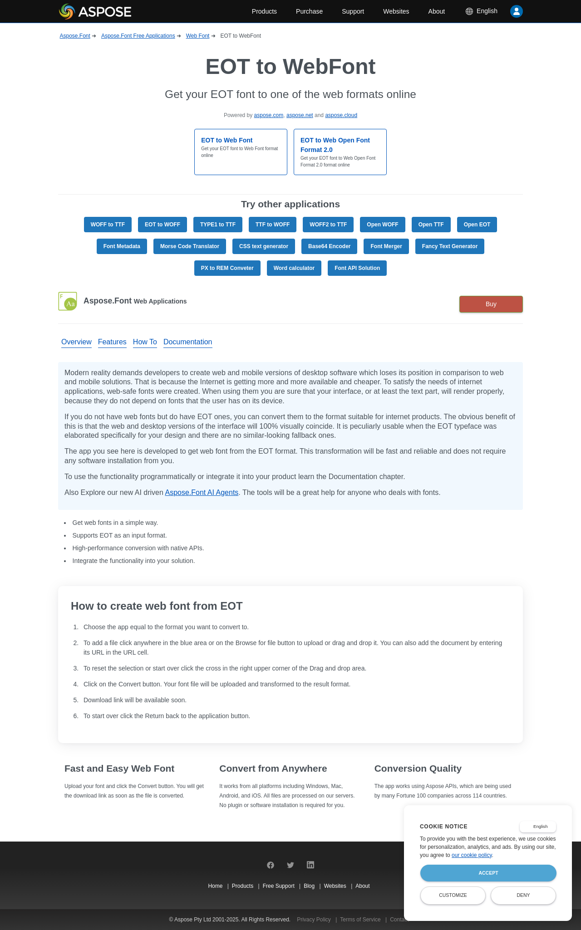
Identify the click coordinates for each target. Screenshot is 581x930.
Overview (76, 342)
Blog (310, 886)
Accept (488, 873)
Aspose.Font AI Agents (201, 492)
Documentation (187, 342)
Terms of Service (361, 919)
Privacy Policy (314, 919)
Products (264, 11)
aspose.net (299, 115)
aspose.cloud (341, 115)
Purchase (309, 11)
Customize (453, 895)
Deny (523, 895)
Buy (491, 304)
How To (145, 342)
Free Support (279, 886)
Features (112, 342)
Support (353, 11)
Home (216, 886)
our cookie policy (472, 855)
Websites (396, 11)
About (436, 11)
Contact (399, 919)
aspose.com (269, 115)
